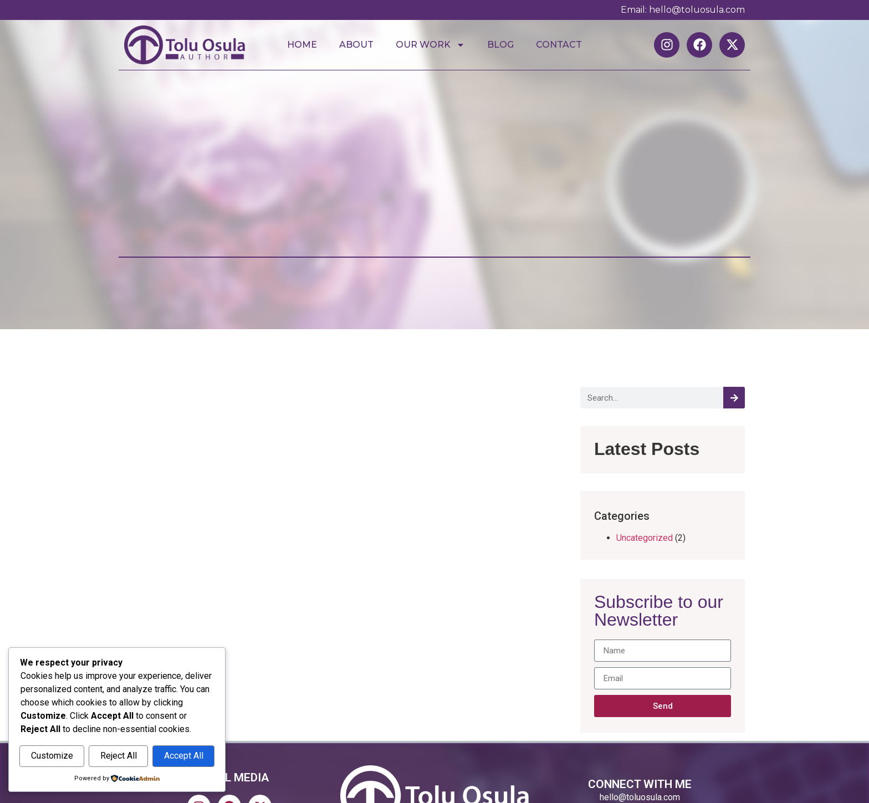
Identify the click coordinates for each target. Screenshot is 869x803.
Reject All (118, 756)
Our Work (430, 45)
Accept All (183, 756)
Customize (52, 756)
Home (302, 44)
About (356, 44)
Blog (500, 44)
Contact (559, 44)
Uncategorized (644, 538)
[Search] (734, 397)
